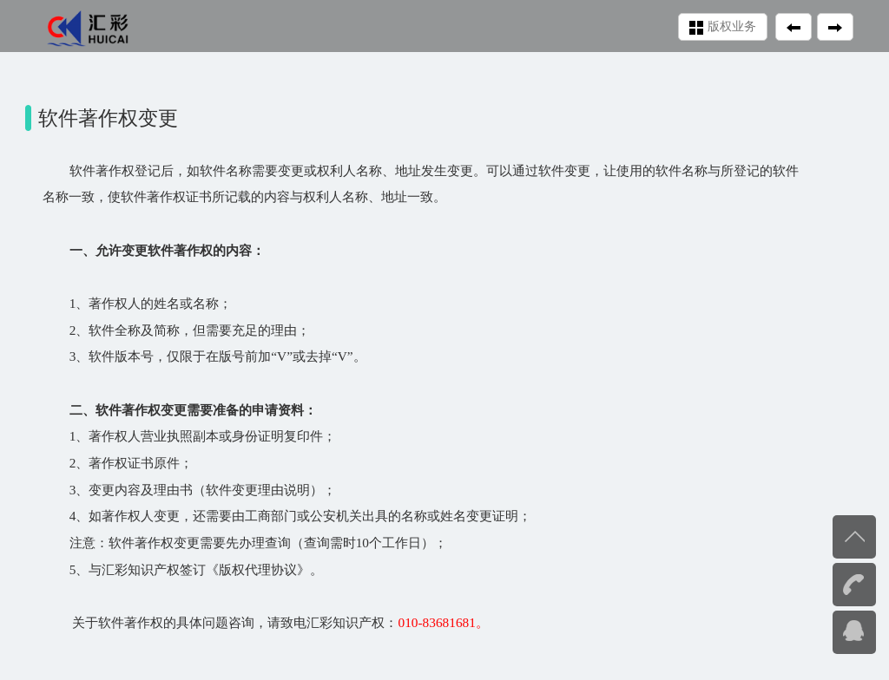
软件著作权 (102, 170)
